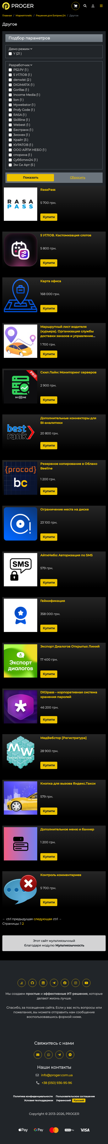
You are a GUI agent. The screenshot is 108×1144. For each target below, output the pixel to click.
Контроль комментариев (60, 875)
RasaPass (47, 190)
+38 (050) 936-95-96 (57, 1083)
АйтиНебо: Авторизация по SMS (66, 555)
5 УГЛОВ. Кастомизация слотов (65, 235)
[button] (101, 6)
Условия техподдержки (38, 1100)
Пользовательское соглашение (75, 1096)
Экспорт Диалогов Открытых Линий (70, 646)
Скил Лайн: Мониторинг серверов (68, 372)
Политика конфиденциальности (33, 1096)
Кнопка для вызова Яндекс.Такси (67, 783)
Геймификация (52, 601)
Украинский (63, 1100)
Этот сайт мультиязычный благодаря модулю (54, 943)
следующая (43, 919)
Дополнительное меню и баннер (67, 829)
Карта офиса (50, 281)
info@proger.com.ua (57, 1075)
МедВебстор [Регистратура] (63, 738)
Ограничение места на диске (64, 509)
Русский (79, 1100)
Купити (49, 217)
